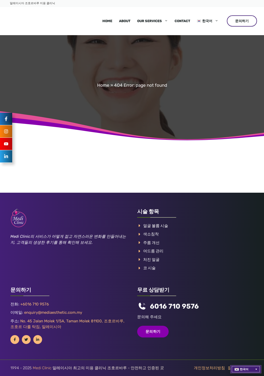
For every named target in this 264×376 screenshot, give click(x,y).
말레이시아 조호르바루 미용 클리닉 (32, 3)
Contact (182, 21)
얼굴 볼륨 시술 (155, 225)
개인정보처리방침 (209, 368)
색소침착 (151, 234)
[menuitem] (208, 21)
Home (107, 21)
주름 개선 (151, 242)
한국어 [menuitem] (244, 369)
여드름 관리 (153, 251)
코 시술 (149, 268)
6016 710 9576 (174, 306)
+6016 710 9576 (34, 304)
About (124, 21)
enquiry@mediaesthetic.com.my (53, 312)
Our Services (154, 21)
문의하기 (242, 21)
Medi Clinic (42, 368)
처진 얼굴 (151, 259)
